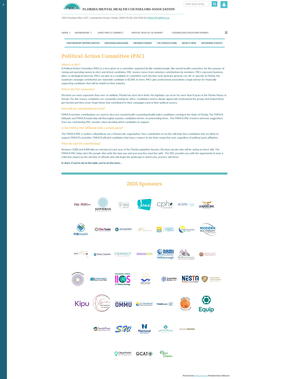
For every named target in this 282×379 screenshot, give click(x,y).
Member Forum (142, 43)
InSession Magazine (116, 43)
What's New (189, 43)
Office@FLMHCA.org (158, 18)
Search (214, 4)
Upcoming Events (211, 43)
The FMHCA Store (167, 43)
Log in (223, 4)
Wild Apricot (201, 375)
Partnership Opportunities (83, 43)
